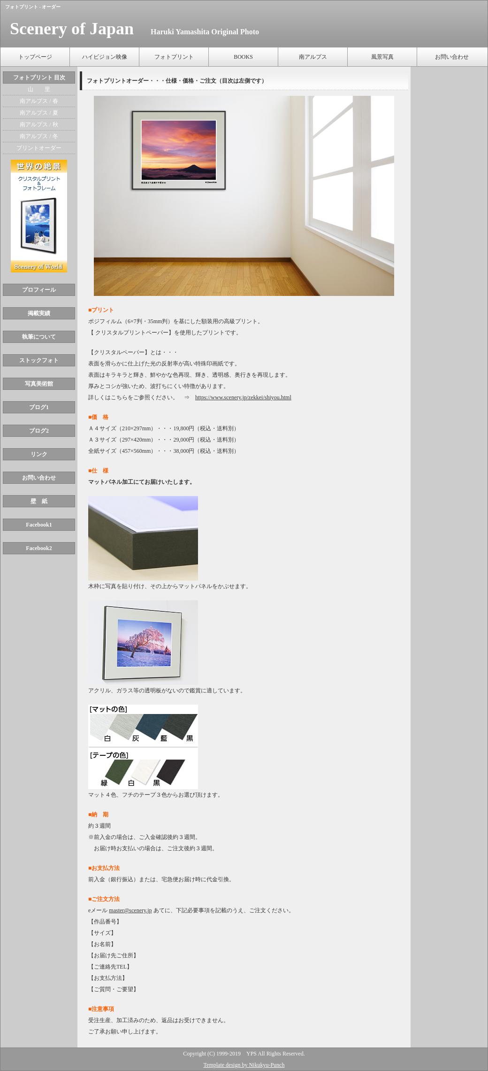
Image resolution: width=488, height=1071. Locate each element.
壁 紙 (38, 501)
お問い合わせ (452, 57)
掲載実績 (39, 313)
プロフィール (39, 290)
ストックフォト (39, 360)
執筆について (39, 337)
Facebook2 (39, 548)
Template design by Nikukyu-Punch (244, 1065)
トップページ (35, 57)
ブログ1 (39, 407)
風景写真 (382, 57)
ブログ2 (39, 430)
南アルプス (313, 57)
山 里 (39, 89)
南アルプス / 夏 (39, 112)
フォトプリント (174, 57)
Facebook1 (39, 524)
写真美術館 (39, 383)
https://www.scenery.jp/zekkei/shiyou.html (243, 397)
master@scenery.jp (130, 910)
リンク (38, 454)
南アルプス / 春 (39, 101)
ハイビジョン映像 (104, 57)
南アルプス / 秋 (39, 124)
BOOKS (243, 57)
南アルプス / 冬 (39, 136)
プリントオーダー (38, 148)
